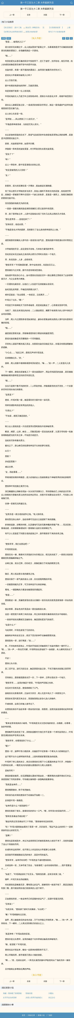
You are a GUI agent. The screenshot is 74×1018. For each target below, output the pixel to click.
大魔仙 (50, 993)
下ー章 (62, 15)
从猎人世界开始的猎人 (34, 997)
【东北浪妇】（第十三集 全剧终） (16, 27)
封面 (45, 15)
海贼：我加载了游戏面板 (12, 993)
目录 (28, 15)
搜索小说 (41, 1015)
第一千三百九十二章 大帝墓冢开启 (37, 2)
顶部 (50, 1015)
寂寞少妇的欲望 (31, 32)
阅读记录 (31, 1015)
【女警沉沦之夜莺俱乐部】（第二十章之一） (20, 32)
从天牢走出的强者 (10, 997)
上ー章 (12, 15)
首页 (23, 1015)
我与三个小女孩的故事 (56, 32)
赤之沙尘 (51, 997)
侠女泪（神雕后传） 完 (35, 27)
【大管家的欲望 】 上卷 (59, 27)
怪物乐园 (29, 993)
